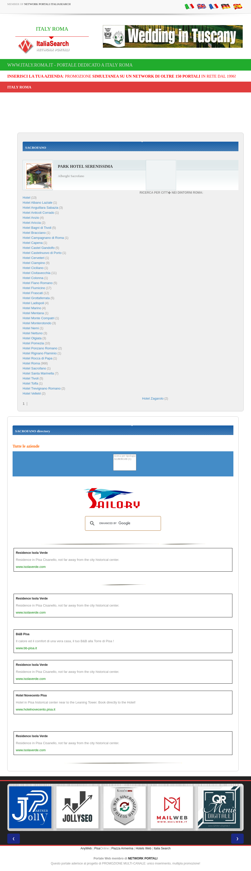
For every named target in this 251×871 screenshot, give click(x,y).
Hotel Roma (31, 363)
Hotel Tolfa (30, 383)
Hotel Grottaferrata (36, 298)
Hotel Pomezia (33, 343)
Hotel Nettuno (33, 333)
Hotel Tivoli (31, 378)
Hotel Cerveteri (34, 258)
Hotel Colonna (33, 278)
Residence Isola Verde (32, 553)
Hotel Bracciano (34, 233)
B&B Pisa (22, 634)
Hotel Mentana (33, 313)
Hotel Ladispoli (33, 303)
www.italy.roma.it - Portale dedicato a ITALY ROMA (70, 65)
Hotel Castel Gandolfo (39, 248)
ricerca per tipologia (124, 456)
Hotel (27, 197)
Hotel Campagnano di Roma (43, 238)
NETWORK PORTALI (142, 858)
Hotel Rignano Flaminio (40, 353)
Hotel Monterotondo (37, 323)
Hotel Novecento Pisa (31, 695)
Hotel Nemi (31, 328)
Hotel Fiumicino (34, 288)
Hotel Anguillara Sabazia (40, 207)
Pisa (97, 848)
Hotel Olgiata (32, 338)
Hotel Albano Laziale (38, 202)
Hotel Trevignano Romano (42, 388)
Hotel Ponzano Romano (40, 348)
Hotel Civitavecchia (37, 273)
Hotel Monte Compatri (38, 318)
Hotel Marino (32, 308)
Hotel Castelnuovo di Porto (42, 253)
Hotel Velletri (32, 393)
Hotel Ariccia (32, 223)
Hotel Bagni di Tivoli (37, 228)
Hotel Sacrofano (34, 368)
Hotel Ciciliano (33, 268)
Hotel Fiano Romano (38, 283)
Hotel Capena (33, 243)
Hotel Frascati (33, 293)
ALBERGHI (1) (124, 459)
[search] (122, 523)
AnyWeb (86, 848)
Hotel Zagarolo (152, 398)
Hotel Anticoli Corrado (38, 212)
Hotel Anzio (31, 218)
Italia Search (162, 848)
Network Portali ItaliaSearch (47, 4)
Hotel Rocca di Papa (38, 358)
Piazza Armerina (122, 848)
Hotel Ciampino (34, 263)
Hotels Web (143, 848)
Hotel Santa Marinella (38, 373)
